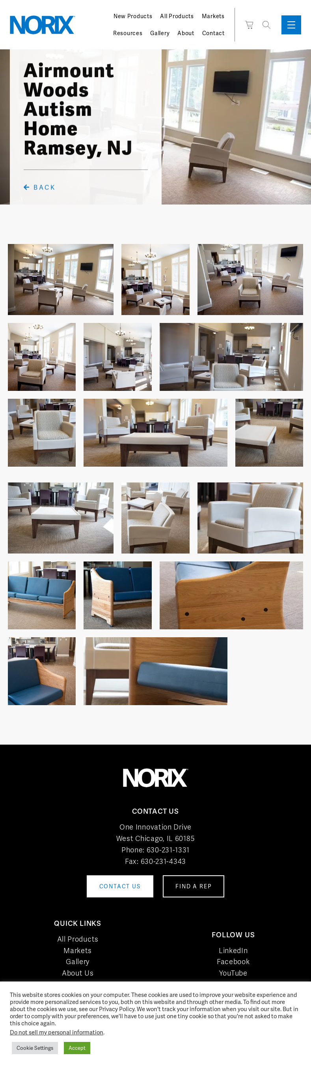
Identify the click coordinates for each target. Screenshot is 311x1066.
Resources (127, 33)
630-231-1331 (168, 849)
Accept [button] (77, 1048)
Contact (213, 33)
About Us (78, 973)
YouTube (233, 973)
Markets (213, 16)
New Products (133, 16)
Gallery (159, 33)
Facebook (233, 961)
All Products (177, 16)
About (185, 33)
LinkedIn (233, 950)
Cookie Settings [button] (35, 1048)
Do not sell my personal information (56, 1032)
